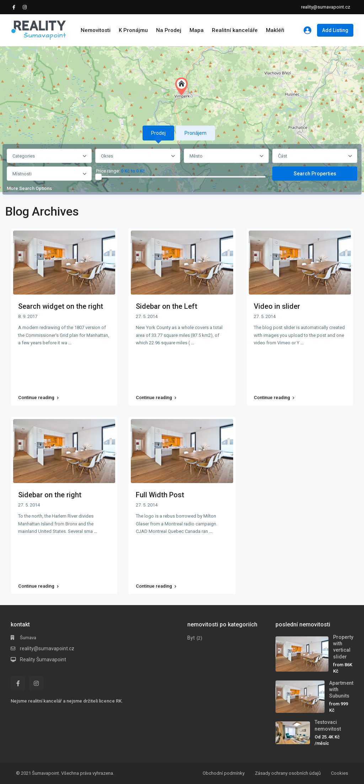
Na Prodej (168, 30)
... (69, 342)
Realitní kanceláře (235, 30)
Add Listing (335, 30)
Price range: (108, 171)
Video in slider (277, 306)
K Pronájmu (133, 30)
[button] (183, 86)
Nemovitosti (96, 30)
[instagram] (26, 7)
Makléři (275, 30)
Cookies (339, 773)
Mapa (196, 30)
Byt (191, 638)
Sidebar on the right (49, 495)
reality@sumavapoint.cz (47, 648)
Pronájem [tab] (195, 133)
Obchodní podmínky (224, 773)
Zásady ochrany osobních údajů (288, 773)
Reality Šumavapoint (43, 659)
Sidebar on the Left (166, 306)
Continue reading (38, 397)
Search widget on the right (60, 306)
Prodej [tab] (158, 133)
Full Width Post (160, 495)
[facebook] (16, 7)
